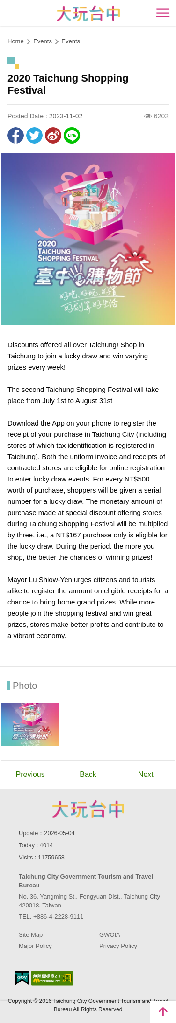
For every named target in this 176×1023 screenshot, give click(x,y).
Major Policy (35, 945)
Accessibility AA (52, 978)
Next (146, 774)
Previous (30, 774)
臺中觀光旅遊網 (88, 13)
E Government (22, 978)
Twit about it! (34, 135)
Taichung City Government (88, 809)
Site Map (31, 934)
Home (15, 41)
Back (88, 774)
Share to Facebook (15, 135)
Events (70, 41)
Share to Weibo (53, 135)
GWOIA (109, 934)
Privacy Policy (118, 945)
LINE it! (72, 135)
